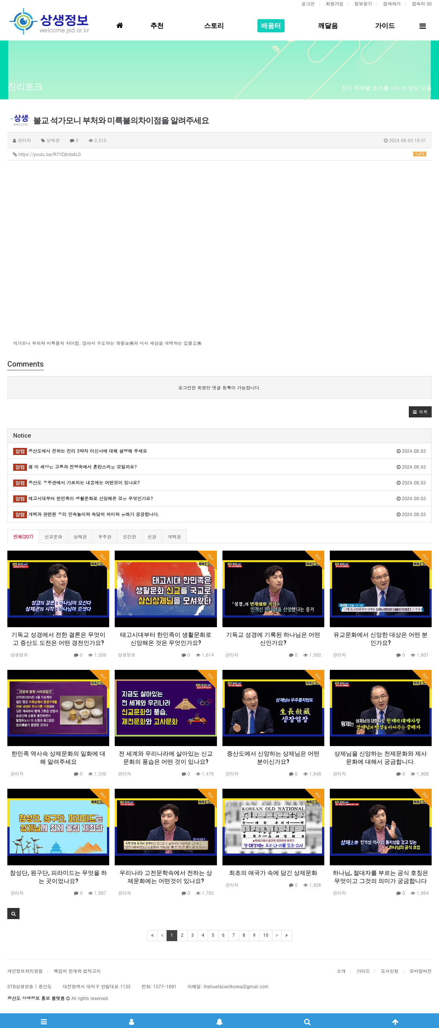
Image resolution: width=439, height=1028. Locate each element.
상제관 (80, 536)
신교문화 (53, 536)
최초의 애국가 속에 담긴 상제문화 (273, 872)
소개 (341, 971)
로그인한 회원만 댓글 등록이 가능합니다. (219, 387)
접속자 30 (422, 3)
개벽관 (174, 536)
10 (265, 935)
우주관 (104, 536)
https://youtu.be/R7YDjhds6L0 (219, 154)
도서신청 (390, 971)
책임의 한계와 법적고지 (77, 971)
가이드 (363, 971)
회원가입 (334, 3)
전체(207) (23, 536)
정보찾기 (363, 3)
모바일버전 (421, 971)
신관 (151, 536)
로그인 (308, 3)
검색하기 (392, 3)
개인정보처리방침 (25, 971)
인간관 (129, 536)
